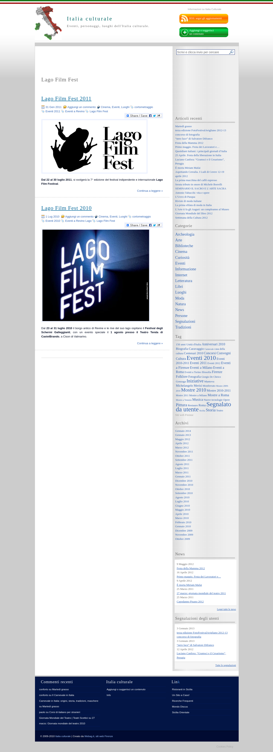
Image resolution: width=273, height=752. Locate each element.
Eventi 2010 (53, 220)
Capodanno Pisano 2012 (190, 601)
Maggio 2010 (182, 509)
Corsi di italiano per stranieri (64, 712)
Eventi (116, 107)
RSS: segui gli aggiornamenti (205, 18)
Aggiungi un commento (81, 107)
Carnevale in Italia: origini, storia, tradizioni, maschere (68, 700)
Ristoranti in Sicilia (182, 689)
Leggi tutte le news (226, 609)
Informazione (185, 269)
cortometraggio (144, 107)
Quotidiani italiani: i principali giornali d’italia (201, 151)
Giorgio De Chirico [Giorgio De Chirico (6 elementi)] (211, 377)
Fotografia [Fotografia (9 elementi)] (194, 376)
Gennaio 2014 (183, 430)
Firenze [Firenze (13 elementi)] (217, 372)
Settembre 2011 (184, 459)
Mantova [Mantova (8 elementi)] (209, 381)
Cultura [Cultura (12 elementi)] (181, 358)
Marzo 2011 (182, 472)
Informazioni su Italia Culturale (204, 9)
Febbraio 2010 (183, 522)
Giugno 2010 (182, 505)
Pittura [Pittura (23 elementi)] (181, 404)
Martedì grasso (183, 126)
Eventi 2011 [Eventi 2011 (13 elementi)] (198, 363)
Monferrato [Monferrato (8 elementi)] (209, 385)
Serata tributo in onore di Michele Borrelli (198, 184)
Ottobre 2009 (182, 538)
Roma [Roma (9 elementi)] (202, 405)
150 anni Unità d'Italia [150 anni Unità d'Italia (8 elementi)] (188, 344)
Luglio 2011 (182, 468)
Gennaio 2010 (183, 526)
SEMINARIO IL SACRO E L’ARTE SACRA (200, 188)
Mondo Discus (180, 706)
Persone (181, 316)
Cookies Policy (224, 746)
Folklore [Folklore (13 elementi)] (182, 377)
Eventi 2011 (53, 111)
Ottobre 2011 (182, 455)
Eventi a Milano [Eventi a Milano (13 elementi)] (201, 368)
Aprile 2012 (182, 443)
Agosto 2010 (182, 497)
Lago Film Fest (99, 111)
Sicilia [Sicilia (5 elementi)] (202, 410)
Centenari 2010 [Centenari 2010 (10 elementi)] (193, 353)
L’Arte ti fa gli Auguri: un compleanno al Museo (202, 209)
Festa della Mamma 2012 (189, 142)
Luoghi (125, 107)
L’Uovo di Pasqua (185, 196)
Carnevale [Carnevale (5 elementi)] (209, 349)
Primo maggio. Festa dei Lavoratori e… (197, 146)
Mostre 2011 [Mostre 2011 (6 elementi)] (182, 395)
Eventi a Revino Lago (78, 220)
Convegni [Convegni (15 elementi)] (223, 353)
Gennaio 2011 (183, 476)
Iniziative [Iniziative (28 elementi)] (195, 380)
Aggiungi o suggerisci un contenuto (201, 32)
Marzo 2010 (182, 518)
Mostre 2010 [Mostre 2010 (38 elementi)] (193, 390)
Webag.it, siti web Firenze (98, 736)
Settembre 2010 (184, 493)
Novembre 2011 (184, 451)
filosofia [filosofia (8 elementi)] (206, 372)
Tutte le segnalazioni (225, 665)
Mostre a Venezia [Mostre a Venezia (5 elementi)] (184, 400)
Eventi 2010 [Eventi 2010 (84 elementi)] (201, 357)
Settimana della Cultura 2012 (191, 217)
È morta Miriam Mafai (187, 167)
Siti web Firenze (184, 414)
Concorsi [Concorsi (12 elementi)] (210, 353)
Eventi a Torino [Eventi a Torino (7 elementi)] (192, 372)
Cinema (105, 107)
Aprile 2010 (182, 514)
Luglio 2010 (182, 501)
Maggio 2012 (182, 439)
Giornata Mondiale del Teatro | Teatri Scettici (63, 717)
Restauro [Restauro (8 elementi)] (193, 405)
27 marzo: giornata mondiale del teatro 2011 (201, 593)
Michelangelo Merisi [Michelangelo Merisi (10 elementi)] (189, 385)
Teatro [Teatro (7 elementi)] (219, 410)
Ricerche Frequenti (182, 700)
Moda (179, 298)
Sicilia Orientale (180, 712)
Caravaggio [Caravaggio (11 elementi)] (196, 348)
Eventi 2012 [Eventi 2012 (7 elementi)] (214, 363)
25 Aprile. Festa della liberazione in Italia (198, 155)
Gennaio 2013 (183, 435)
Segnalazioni (185, 321)
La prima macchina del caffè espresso (196, 180)
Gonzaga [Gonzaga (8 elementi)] (181, 381)
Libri (179, 286)
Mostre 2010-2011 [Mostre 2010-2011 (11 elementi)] (219, 390)
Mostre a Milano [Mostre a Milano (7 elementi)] (198, 395)
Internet (181, 275)
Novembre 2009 (184, 534)
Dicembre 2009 (184, 530)
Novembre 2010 (184, 484)
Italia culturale (63, 736)
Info (109, 695)
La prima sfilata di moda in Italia (193, 205)
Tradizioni (183, 327)
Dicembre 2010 (184, 480)
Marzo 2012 (182, 447)
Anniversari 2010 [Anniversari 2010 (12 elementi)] (213, 344)
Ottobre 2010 (182, 489)
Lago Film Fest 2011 (66, 98)
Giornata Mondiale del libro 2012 (194, 213)
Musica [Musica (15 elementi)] (197, 400)
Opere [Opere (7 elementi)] (226, 399)
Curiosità (182, 257)
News (179, 310)
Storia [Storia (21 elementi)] (211, 410)
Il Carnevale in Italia (63, 695)
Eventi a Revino (75, 111)
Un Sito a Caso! (181, 695)
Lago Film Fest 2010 (66, 208)
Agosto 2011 (182, 464)
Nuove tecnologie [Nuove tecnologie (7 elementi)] (213, 399)
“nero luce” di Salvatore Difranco (194, 138)
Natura (180, 304)
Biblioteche (184, 246)
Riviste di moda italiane (188, 201)
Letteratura (183, 281)
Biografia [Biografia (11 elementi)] (182, 348)
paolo (42, 712)
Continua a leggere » (150, 190)
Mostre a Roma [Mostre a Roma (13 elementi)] (218, 395)
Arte (178, 240)
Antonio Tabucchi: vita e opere (192, 192)
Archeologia (185, 234)
